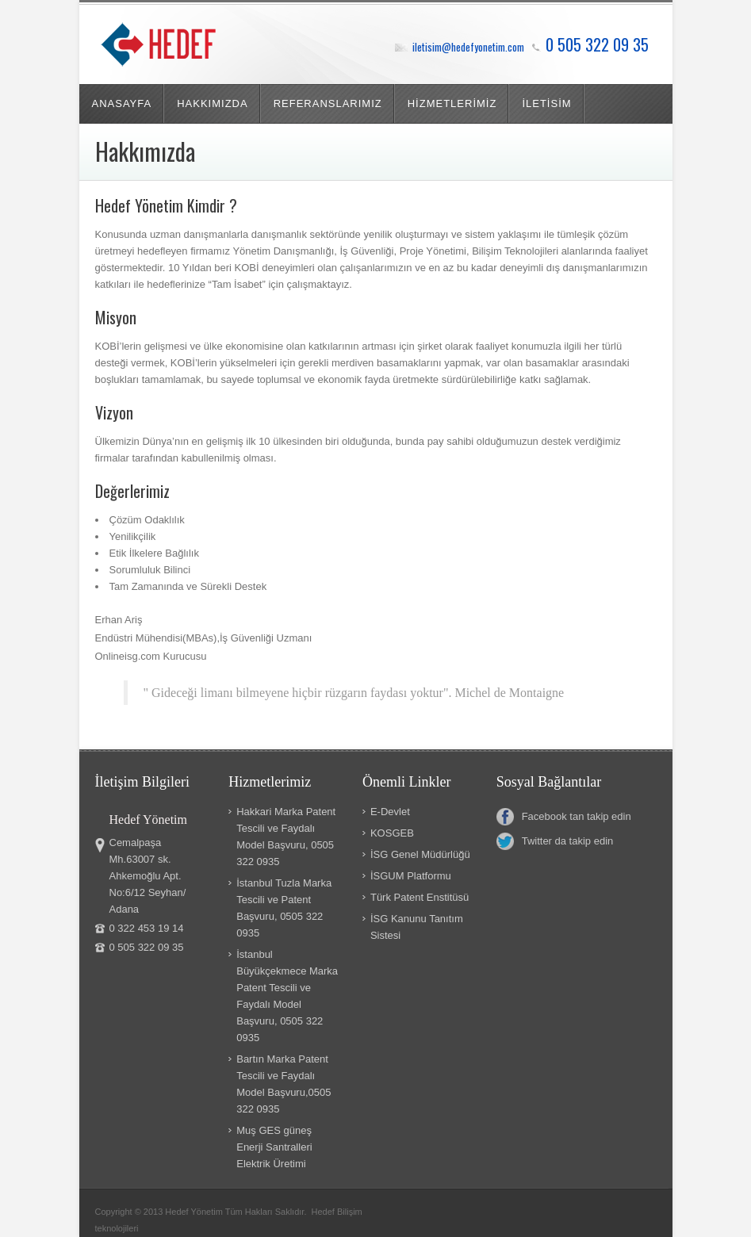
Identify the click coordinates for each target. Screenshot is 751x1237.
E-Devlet (390, 812)
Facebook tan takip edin (563, 816)
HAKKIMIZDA (212, 103)
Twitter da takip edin (555, 841)
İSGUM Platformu (410, 876)
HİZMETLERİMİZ (452, 103)
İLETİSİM (546, 103)
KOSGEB (392, 833)
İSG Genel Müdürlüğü (420, 854)
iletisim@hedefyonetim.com (468, 47)
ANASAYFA (122, 103)
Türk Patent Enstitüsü (419, 897)
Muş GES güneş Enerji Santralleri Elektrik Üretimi (274, 1147)
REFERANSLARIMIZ (328, 103)
